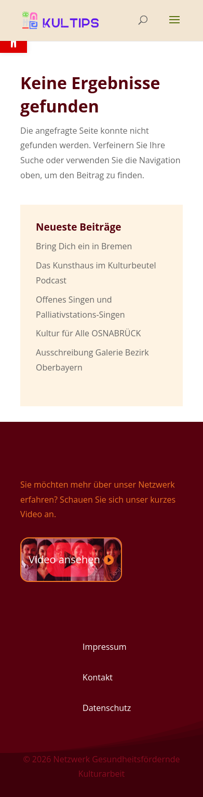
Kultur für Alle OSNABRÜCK (88, 333)
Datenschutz (107, 708)
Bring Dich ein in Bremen (84, 246)
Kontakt (98, 677)
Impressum (104, 646)
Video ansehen (64, 559)
